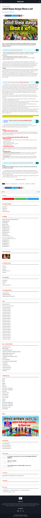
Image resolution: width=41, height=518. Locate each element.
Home (14, 516)
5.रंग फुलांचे (4, 272)
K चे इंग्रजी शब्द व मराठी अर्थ (6, 323)
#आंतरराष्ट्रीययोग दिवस (6, 490)
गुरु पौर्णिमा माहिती (5, 222)
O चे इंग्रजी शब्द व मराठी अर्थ (6, 329)
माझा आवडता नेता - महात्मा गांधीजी (7, 388)
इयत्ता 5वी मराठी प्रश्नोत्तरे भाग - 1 (7, 446)
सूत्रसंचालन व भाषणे (5, 224)
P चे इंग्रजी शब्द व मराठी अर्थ (6, 331)
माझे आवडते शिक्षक (5, 408)
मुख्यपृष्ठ (3, 6)
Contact (21, 516)
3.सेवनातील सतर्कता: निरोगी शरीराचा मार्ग (8, 296)
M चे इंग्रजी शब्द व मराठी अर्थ (6, 326)
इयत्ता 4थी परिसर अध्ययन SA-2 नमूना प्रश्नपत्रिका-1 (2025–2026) (19, 465)
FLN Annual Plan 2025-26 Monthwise (15, 50)
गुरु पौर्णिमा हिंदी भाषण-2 (5, 241)
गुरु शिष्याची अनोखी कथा (6, 235)
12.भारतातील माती (5, 364)
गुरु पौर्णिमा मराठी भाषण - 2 (6, 227)
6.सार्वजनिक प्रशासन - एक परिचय (7, 354)
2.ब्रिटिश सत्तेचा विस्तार (5, 348)
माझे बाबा (3, 380)
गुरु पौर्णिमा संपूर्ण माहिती (5, 221)
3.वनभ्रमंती (4, 269)
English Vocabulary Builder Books (8, 305)
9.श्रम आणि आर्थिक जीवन (6, 359)
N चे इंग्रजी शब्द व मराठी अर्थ (6, 328)
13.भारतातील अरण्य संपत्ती (6, 366)
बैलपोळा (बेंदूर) (4, 391)
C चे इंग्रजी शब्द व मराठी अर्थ (6, 310)
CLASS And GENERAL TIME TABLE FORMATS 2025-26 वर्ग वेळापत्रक (20, 163)
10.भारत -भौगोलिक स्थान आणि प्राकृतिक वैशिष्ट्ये (9, 361)
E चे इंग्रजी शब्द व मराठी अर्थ (6, 313)
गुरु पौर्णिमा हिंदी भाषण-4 (6, 244)
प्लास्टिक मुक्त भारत (5, 394)
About (17, 516)
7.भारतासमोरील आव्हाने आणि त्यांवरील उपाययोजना (9, 356)
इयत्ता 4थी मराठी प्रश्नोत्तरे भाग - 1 (7, 445)
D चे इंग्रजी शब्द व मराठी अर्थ (6, 312)
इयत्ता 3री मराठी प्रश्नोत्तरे (5, 443)
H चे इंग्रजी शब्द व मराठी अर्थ (6, 318)
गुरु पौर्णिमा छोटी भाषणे (5, 230)
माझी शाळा (3, 385)
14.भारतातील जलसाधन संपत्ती (6, 367)
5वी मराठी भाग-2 (4, 206)
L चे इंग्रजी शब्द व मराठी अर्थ (6, 324)
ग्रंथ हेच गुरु (3, 399)
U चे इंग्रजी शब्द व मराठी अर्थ (6, 339)
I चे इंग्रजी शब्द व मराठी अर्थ (6, 320)
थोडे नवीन (3, 191)
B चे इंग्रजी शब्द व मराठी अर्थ (6, 309)
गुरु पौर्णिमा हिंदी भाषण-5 (5, 246)
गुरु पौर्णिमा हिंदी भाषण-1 (5, 240)
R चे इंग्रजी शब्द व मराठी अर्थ (6, 334)
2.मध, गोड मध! (4, 267)
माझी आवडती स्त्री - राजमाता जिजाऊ (7, 405)
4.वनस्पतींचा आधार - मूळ (6, 270)
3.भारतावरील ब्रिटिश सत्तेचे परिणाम (7, 350)
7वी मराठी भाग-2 (4, 210)
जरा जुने (38, 191)
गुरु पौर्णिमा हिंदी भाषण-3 (5, 243)
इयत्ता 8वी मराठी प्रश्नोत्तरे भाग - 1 (7, 448)
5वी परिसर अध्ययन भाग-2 (6, 211)
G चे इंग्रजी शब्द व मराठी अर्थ (6, 316)
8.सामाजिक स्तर (4, 358)
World (13, 491)
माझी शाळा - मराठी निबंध (11, 461)
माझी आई (3, 378)
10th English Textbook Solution (14, 490)
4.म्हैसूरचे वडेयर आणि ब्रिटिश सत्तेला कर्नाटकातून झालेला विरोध (11, 351)
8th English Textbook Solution (7, 491)
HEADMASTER (33, 183)
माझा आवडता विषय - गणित (6, 407)
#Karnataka (7, 6)
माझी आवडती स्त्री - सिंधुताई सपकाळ (7, 404)
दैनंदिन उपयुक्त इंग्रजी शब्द (6, 304)
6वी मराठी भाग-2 (4, 208)
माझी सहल (3, 383)
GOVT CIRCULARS (21, 183)
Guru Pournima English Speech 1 (7, 237)
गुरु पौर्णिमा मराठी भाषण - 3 (6, 229)
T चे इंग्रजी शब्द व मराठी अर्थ (6, 337)
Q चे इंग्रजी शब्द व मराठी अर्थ (6, 332)
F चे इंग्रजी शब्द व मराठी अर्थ (6, 315)
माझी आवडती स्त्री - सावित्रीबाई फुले (7, 402)
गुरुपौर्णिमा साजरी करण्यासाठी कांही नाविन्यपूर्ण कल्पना (10, 219)
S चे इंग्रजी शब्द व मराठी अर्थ (6, 335)
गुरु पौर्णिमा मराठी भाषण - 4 (6, 232)
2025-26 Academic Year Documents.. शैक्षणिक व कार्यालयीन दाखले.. (18, 82)
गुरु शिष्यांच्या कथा (5, 233)
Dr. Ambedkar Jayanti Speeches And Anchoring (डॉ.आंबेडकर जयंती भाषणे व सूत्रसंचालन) (21, 457)
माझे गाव (3, 381)
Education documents (14, 183)
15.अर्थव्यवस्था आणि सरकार (6, 369)
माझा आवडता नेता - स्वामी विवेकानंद (7, 389)
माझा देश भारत (4, 386)
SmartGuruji (24, 515)
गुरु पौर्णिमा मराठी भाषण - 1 (6, 226)
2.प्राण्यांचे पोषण (4, 282)
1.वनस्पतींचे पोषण (4, 280)
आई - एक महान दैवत (5, 396)
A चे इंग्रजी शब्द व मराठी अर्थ (6, 307)
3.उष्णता (3, 283)
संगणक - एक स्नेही (5, 397)
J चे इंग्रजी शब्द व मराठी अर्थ (6, 321)
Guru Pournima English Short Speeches (9, 238)
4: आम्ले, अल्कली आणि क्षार (6, 285)
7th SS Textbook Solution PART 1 (25, 490)
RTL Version (26, 516)
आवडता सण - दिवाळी (5, 393)
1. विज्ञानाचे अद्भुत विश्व (5, 293)
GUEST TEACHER (27, 183)
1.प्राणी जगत (4, 266)
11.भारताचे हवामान (4, 362)
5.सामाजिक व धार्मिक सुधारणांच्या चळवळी (8, 353)
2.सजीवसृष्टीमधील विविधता (6, 294)
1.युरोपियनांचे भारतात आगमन (6, 347)
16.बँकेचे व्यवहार (4, 370)
